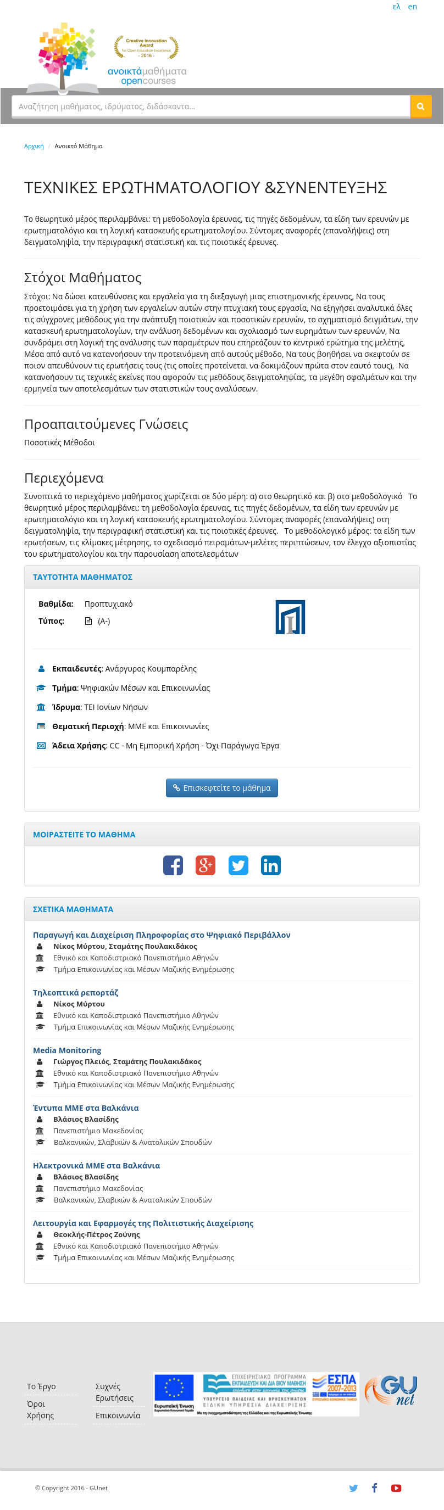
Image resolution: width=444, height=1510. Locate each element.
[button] (421, 106)
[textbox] (211, 106)
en (412, 6)
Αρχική (34, 146)
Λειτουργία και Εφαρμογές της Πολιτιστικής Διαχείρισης (143, 1223)
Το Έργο (41, 1386)
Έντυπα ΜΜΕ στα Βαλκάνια (86, 1108)
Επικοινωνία (118, 1415)
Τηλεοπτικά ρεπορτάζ (75, 992)
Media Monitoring (67, 1050)
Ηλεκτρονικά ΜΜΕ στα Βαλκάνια (96, 1165)
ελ (397, 6)
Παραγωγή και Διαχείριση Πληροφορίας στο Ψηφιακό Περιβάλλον (162, 935)
